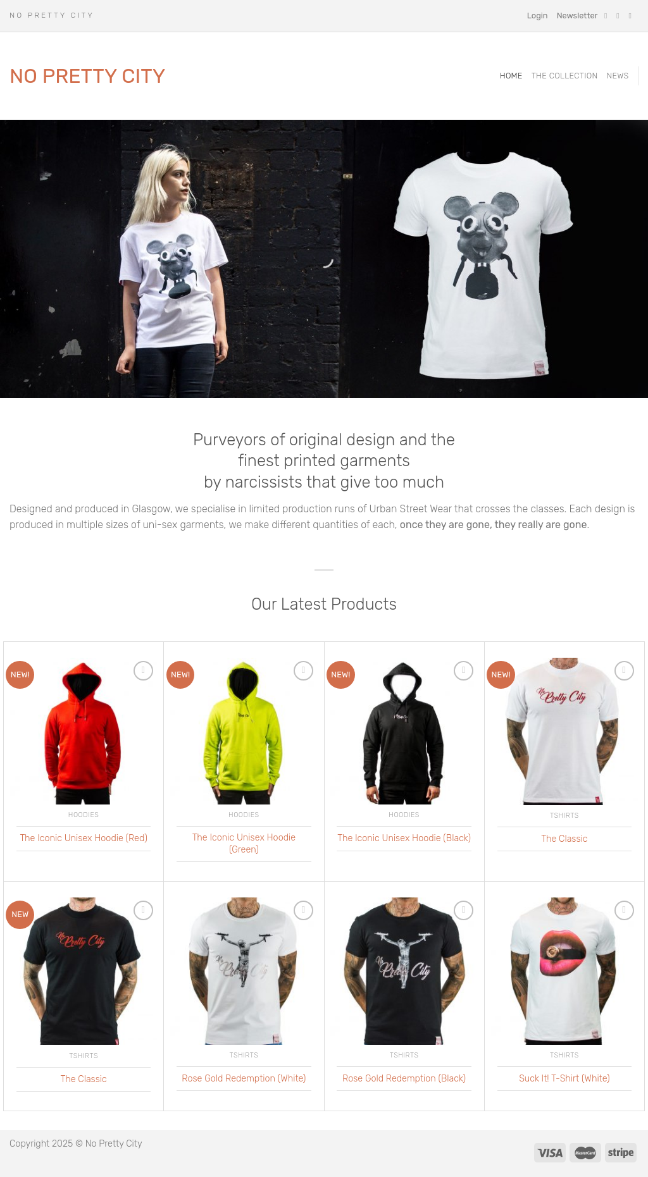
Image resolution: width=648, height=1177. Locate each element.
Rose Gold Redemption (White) (244, 1078)
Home (511, 75)
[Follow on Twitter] (632, 15)
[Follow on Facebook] (608, 15)
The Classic (564, 839)
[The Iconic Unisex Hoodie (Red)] (84, 731)
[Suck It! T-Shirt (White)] (565, 971)
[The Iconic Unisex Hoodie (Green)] (244, 731)
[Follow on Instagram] (620, 15)
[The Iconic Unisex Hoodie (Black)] (404, 731)
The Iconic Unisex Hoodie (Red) (83, 838)
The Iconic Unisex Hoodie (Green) (244, 843)
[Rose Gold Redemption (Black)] (404, 971)
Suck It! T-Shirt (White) (564, 1078)
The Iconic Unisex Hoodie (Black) (404, 838)
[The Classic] (565, 732)
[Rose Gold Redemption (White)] (244, 971)
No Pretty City (87, 76)
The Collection (565, 75)
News (617, 75)
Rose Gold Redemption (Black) (404, 1078)
